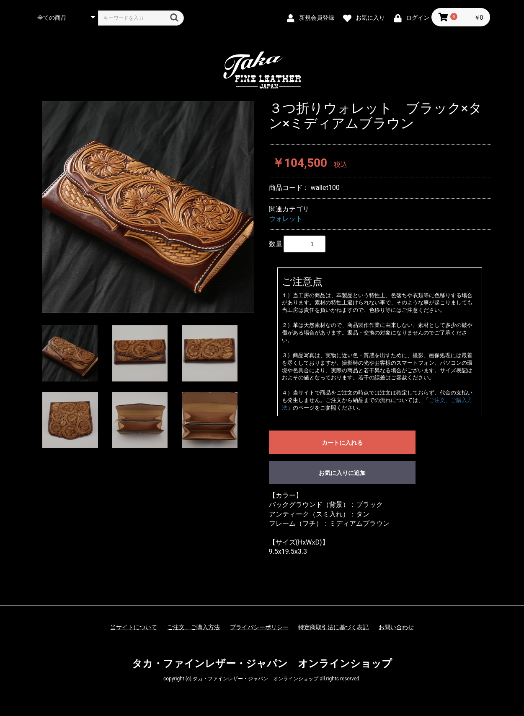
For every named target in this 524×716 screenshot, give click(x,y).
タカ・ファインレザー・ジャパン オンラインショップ (262, 663)
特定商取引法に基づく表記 (333, 627)
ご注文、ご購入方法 (193, 627)
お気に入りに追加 (342, 473)
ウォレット (285, 219)
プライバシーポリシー (259, 627)
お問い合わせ (396, 627)
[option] (148, 207)
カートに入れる (342, 442)
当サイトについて (133, 627)
